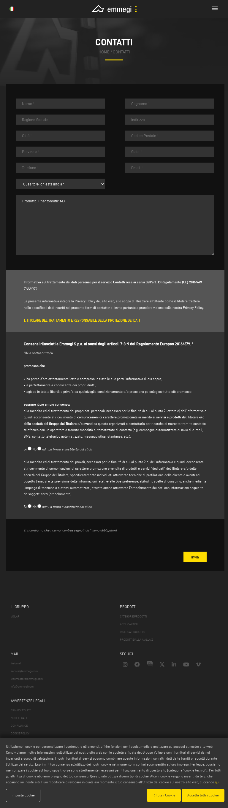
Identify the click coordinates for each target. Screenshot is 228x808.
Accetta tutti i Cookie (203, 795)
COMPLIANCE (19, 725)
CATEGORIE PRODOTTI (133, 616)
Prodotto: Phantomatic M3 (115, 225)
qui (217, 782)
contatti (121, 52)
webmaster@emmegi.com (27, 678)
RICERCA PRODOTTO (132, 632)
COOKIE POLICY (20, 733)
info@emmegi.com (22, 686)
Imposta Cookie (23, 795)
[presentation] (69, 549)
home (104, 52)
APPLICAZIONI (128, 624)
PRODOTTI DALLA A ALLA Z (136, 639)
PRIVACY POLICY (21, 710)
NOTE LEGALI (19, 718)
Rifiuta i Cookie (164, 795)
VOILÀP (15, 616)
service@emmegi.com (24, 671)
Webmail (16, 663)
